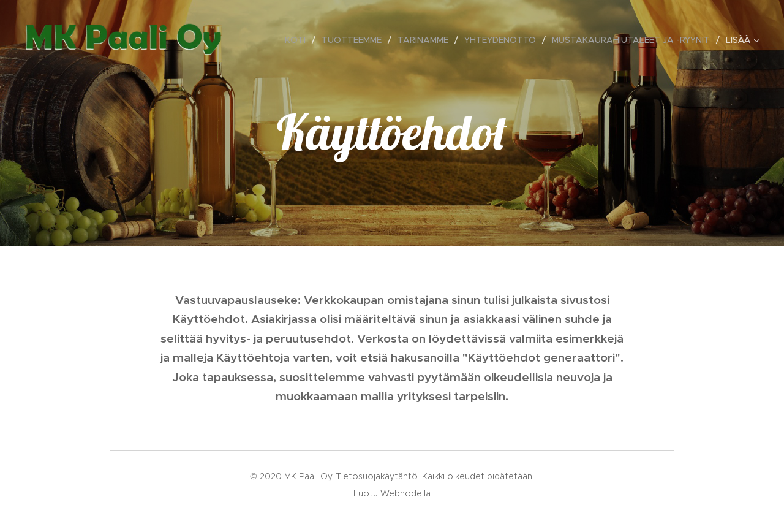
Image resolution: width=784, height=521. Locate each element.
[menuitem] (298, 40)
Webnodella (405, 493)
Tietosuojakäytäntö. (378, 476)
